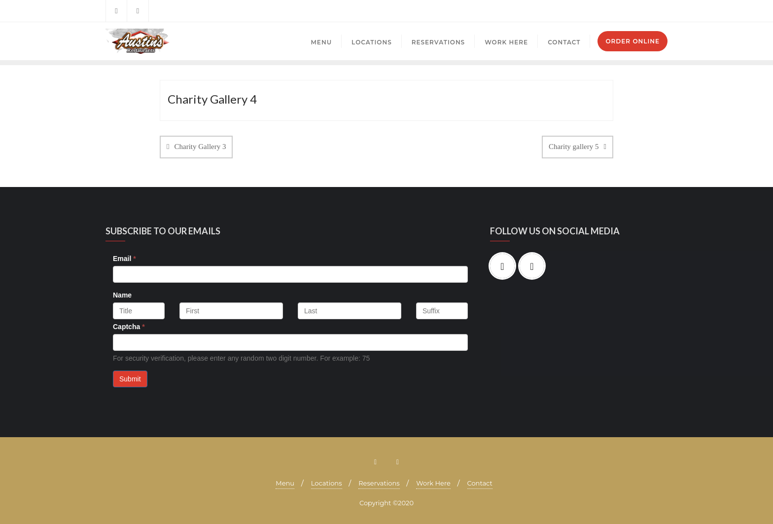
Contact (479, 483)
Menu (285, 483)
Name (122, 295)
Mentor (654, 11)
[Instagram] (534, 266)
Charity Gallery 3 (200, 146)
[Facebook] (505, 266)
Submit (130, 379)
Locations (326, 483)
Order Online (632, 41)
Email (124, 258)
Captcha (129, 327)
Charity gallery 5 (574, 146)
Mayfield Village (611, 11)
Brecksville (562, 11)
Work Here (433, 483)
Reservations (378, 483)
